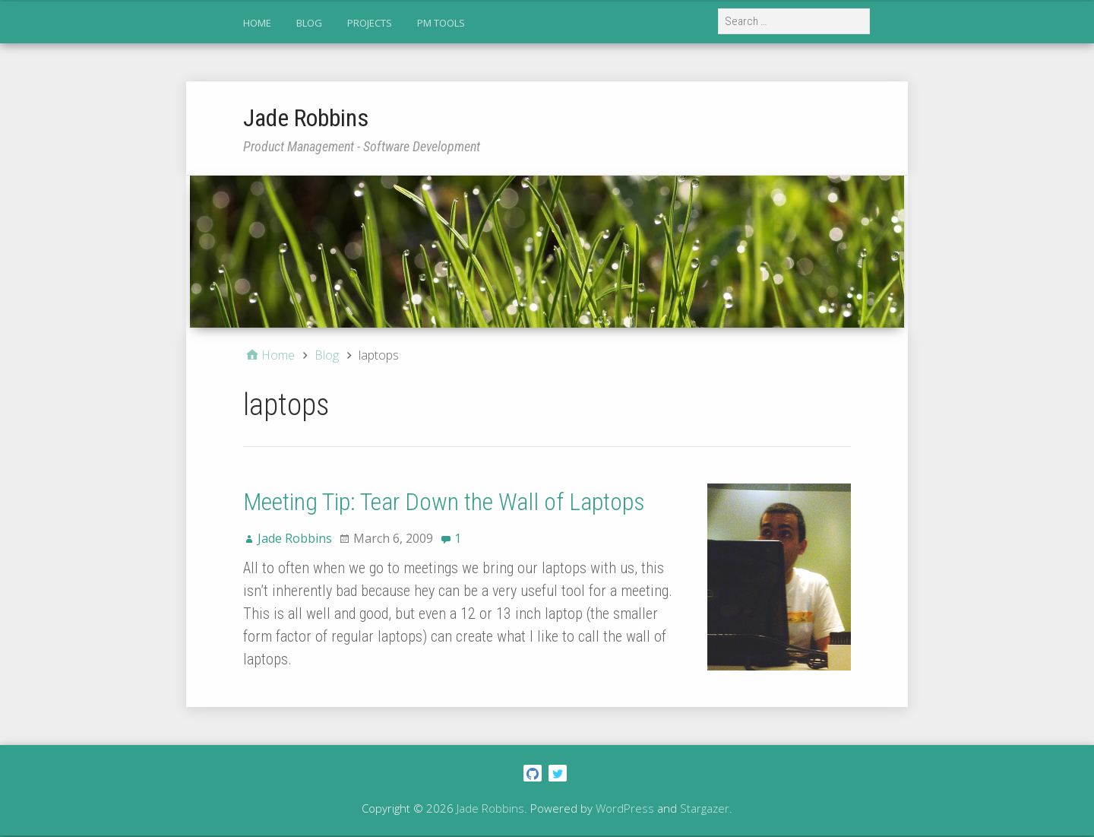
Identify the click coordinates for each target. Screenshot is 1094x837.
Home (257, 23)
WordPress (625, 808)
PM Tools (441, 23)
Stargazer (704, 808)
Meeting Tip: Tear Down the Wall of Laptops (444, 501)
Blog (309, 23)
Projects (369, 23)
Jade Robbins (305, 117)
